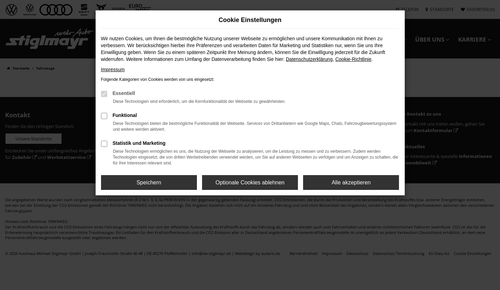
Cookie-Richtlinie (353, 59)
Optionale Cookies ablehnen (250, 182)
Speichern (148, 182)
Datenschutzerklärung (309, 59)
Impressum (113, 69)
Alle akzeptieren (351, 182)
